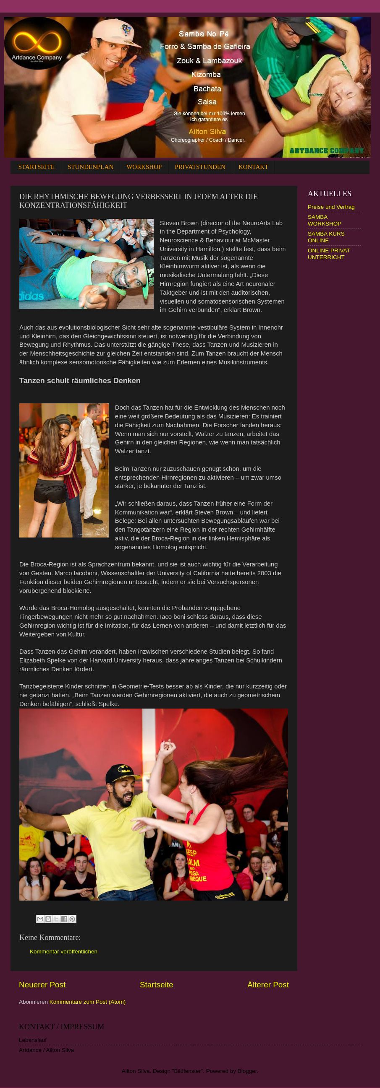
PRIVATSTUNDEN (200, 167)
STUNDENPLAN (90, 167)
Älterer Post (268, 984)
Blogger (247, 1071)
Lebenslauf (33, 1040)
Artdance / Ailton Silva (46, 1050)
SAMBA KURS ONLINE (326, 237)
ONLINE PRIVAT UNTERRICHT (329, 253)
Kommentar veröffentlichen (63, 951)
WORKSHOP (144, 167)
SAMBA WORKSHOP (324, 220)
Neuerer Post (42, 984)
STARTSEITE (36, 167)
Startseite (156, 984)
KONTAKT (253, 167)
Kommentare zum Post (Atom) (88, 1002)
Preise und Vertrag (331, 207)
